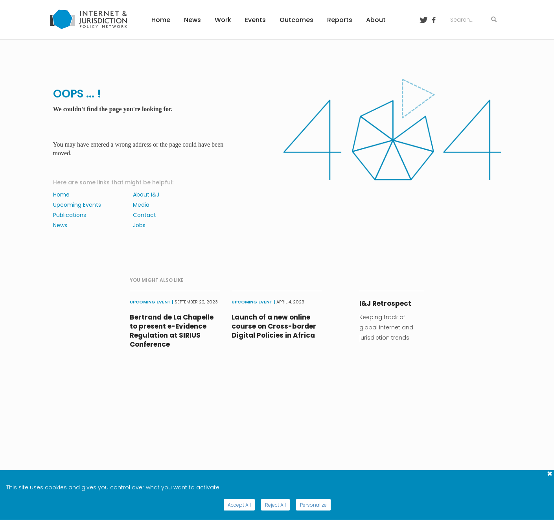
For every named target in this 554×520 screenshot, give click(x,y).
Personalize (313, 505)
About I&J (146, 194)
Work (223, 19)
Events (255, 19)
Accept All (239, 505)
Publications (69, 215)
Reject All (275, 505)
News (192, 19)
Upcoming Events (77, 205)
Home (160, 19)
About (376, 19)
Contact (144, 215)
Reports (339, 19)
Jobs (139, 225)
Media (141, 205)
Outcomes (296, 19)
